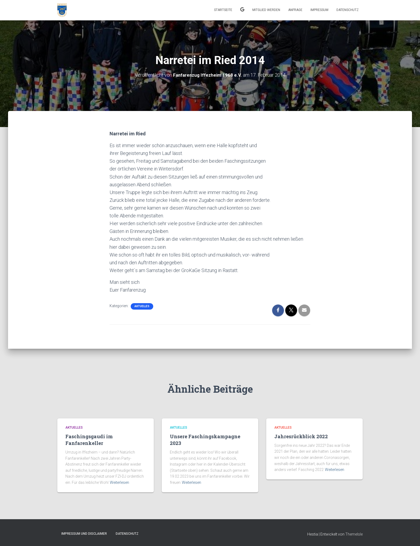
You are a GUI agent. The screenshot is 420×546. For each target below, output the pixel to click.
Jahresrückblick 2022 (301, 436)
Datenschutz (347, 10)
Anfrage (295, 10)
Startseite (223, 10)
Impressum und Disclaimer (84, 534)
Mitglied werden (266, 10)
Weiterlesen (119, 482)
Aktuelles (141, 306)
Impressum (319, 10)
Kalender (242, 10)
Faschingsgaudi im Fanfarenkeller (89, 439)
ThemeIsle (354, 534)
